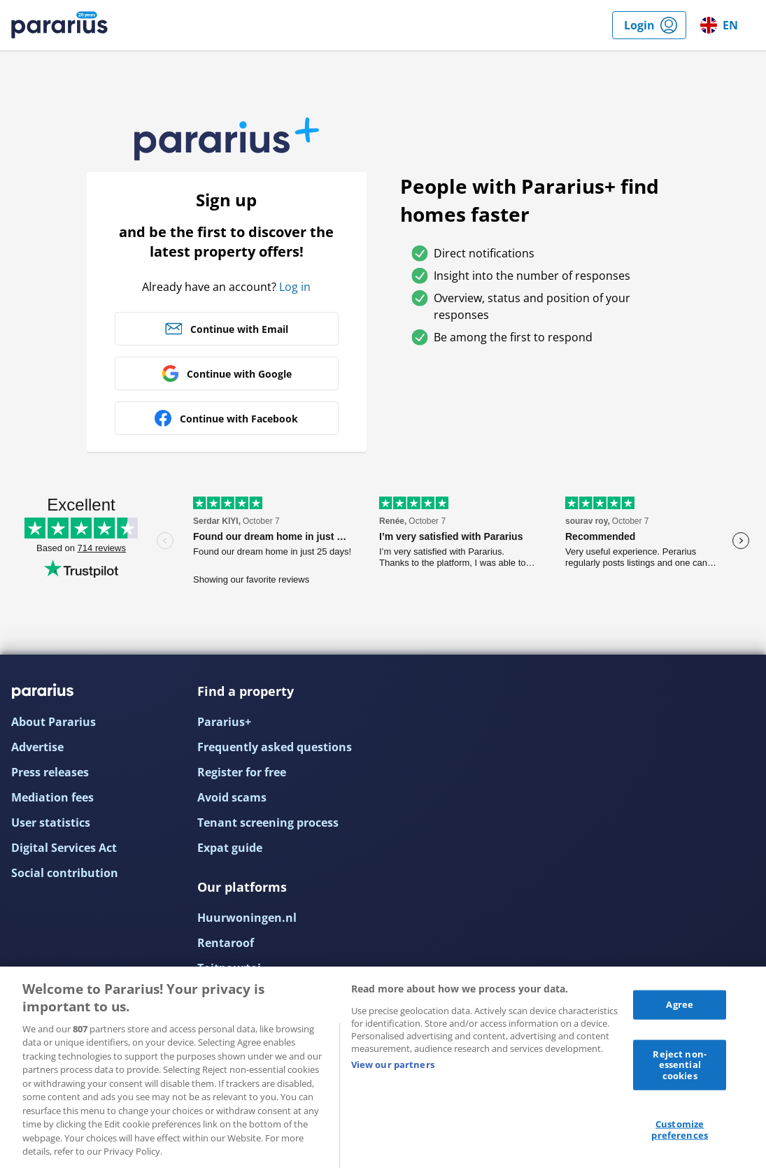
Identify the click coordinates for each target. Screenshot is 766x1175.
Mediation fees (52, 797)
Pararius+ (224, 721)
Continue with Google (239, 373)
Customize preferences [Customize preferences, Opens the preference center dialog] (679, 1129)
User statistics (50, 822)
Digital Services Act (64, 847)
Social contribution (64, 873)
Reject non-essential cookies (679, 1064)
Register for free (241, 772)
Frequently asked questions (274, 747)
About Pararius (53, 721)
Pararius (59, 25)
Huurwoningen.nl (247, 917)
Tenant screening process (268, 822)
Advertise (37, 747)
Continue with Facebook (239, 418)
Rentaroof (225, 942)
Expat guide (229, 847)
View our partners (392, 1064)
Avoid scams (232, 797)
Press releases (50, 772)
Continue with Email (239, 329)
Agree (679, 1004)
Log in (295, 286)
